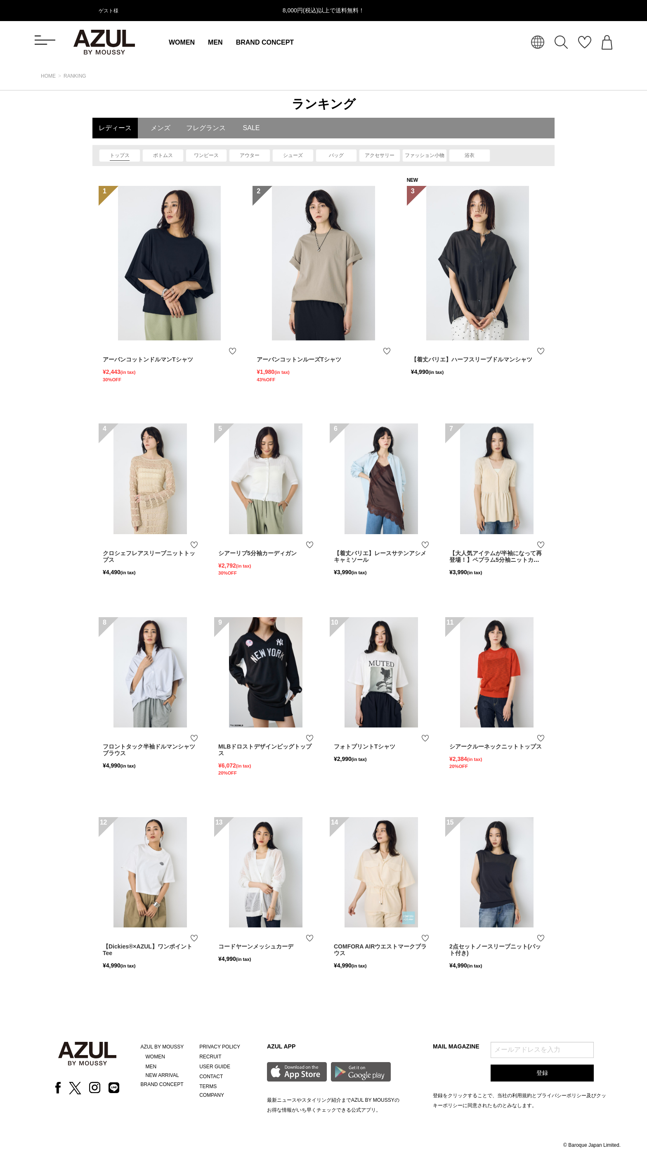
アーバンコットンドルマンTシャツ (148, 359)
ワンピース (206, 155)
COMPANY (211, 1095)
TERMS (208, 1086)
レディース (115, 127)
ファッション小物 (424, 155)
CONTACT (211, 1076)
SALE (251, 127)
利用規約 (522, 1095)
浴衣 (470, 155)
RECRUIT (210, 1057)
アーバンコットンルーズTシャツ (299, 359)
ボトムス (163, 155)
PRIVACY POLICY (219, 1047)
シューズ (293, 155)
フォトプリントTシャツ (364, 746)
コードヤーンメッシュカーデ (255, 946)
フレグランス (206, 127)
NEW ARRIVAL (162, 1075)
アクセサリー (379, 155)
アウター (250, 155)
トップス (120, 155)
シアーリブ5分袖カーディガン (257, 553)
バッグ (336, 155)
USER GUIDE (214, 1067)
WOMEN (182, 42)
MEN (215, 42)
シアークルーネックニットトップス (495, 746)
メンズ (160, 127)
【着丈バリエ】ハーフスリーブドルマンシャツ (471, 359)
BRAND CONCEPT (265, 42)
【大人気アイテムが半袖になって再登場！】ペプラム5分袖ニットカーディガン (495, 560)
